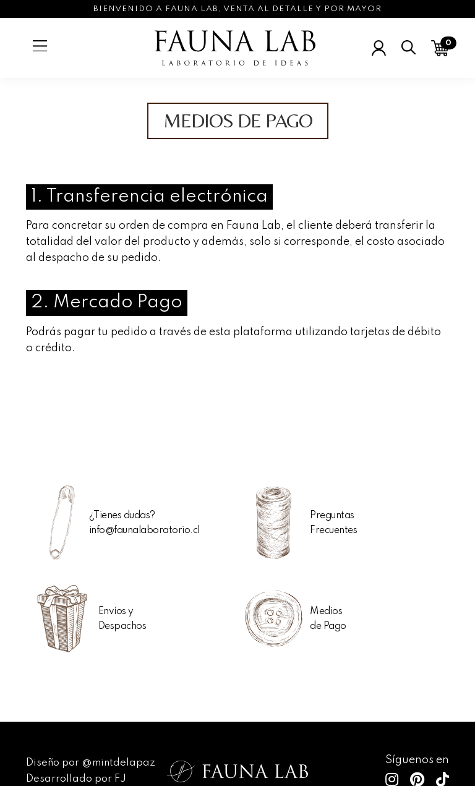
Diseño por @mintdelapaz (90, 763)
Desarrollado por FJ (76, 779)
